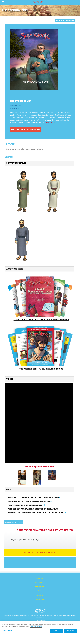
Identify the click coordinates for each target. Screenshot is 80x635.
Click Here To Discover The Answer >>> (40, 552)
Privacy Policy (39, 582)
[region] (40, 628)
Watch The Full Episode (25, 129)
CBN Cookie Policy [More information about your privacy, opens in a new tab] (36, 626)
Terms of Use (39, 578)
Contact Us (39, 595)
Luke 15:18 (50, 122)
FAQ (39, 591)
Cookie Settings (39, 599)
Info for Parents (39, 586)
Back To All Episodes (65, 20)
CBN (40, 611)
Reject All (70, 630)
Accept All (56, 630)
